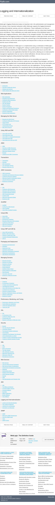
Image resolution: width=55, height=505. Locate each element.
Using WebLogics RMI (7, 138)
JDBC (3, 146)
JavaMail (4, 205)
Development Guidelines (7, 219)
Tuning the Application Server (9, 305)
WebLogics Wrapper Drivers (8, 151)
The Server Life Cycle (7, 273)
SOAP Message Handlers (8, 374)
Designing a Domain (7, 264)
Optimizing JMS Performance (9, 190)
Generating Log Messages (8, 407)
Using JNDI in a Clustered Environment (11, 136)
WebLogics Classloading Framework (10, 251)
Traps (3, 418)
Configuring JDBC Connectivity (9, 149)
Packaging (4, 246)
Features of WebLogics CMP (8, 235)
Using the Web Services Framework (10, 364)
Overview (4, 162)
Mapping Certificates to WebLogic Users (11, 320)
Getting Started (5, 217)
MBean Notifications (6, 393)
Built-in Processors (6, 348)
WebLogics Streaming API (8, 353)
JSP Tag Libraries (6, 103)
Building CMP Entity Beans (8, 233)
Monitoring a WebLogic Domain (9, 275)
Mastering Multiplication (45, 465)
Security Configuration (7, 111)
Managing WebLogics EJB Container (10, 221)
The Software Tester (24, 459)
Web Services (5, 362)
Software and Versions (7, 89)
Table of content (27, 16)
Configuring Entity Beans (8, 222)
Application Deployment (7, 249)
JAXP (3, 347)
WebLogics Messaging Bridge (9, 197)
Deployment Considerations (8, 253)
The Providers (5, 332)
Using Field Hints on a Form (27, 493)
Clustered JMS (5, 195)
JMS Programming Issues (8, 194)
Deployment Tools (6, 248)
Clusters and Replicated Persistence (10, 108)
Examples (4, 391)
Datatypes (4, 369)
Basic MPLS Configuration (45, 476)
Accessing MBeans (6, 390)
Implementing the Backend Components (11, 367)
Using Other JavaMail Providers (9, 210)
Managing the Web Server (8, 119)
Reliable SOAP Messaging (8, 372)
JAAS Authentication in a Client (9, 335)
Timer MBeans (5, 396)
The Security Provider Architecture (10, 331)
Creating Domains (6, 265)
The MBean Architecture (7, 387)
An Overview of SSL (6, 315)
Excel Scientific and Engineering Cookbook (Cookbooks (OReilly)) (45, 453)
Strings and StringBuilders (7, 482)
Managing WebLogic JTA (8, 167)
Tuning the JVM (5, 307)
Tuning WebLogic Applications (9, 304)
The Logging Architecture (8, 404)
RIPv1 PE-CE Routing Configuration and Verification (44, 480)
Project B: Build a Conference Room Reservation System (24, 481)
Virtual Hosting (5, 122)
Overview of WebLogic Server (9, 87)
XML (3, 345)
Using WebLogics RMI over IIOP (9, 140)
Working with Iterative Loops (27, 477)
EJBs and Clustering (7, 226)
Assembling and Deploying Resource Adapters (12, 175)
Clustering (4, 281)
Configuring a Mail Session (8, 206)
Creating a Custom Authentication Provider (12, 337)
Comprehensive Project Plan (8, 462)
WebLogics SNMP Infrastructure (9, 415)
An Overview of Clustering (8, 283)
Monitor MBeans (6, 395)
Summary (2, 478)
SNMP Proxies (5, 420)
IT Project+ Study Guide (7, 456)
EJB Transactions (6, 164)
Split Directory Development (8, 254)
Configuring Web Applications (9, 100)
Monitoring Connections (7, 181)
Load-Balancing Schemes (8, 286)
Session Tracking (6, 105)
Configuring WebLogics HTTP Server (10, 121)
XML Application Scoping (8, 351)
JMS (3, 187)
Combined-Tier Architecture (8, 289)
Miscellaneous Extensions (8, 356)
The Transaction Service (7, 165)
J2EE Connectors (6, 173)
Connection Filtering (6, 329)
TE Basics (41, 488)
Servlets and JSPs (6, 101)
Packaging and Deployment (8, 98)
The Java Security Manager (8, 327)
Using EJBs (5, 216)
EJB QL (4, 238)
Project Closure (4, 464)
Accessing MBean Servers (8, 388)
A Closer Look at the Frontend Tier (10, 284)
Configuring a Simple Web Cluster (10, 109)
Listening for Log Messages (8, 406)
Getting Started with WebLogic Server (10, 90)
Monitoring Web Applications (8, 113)
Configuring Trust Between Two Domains (11, 334)
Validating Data (42, 457)
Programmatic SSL (6, 318)
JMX (3, 385)
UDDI (3, 377)
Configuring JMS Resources (8, 189)
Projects (2, 476)
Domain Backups (6, 267)
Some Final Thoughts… (25, 461)
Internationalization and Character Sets (11, 379)
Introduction (5, 85)
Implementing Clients (7, 371)
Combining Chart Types (44, 461)
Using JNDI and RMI (7, 133)
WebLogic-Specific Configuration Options (11, 178)
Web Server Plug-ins (7, 127)
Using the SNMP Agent (7, 417)
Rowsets (4, 152)
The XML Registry (6, 350)
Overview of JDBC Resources (9, 148)
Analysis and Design (25, 457)
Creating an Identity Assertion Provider (11, 339)
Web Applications (6, 97)
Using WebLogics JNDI (7, 135)
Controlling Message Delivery (9, 192)
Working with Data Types (45, 459)
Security (4, 326)
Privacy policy (51, 497)
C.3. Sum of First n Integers (8, 484)
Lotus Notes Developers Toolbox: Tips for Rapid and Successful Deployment (27, 473)
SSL (3, 313)
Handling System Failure (7, 269)
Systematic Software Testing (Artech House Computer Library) (26, 453)
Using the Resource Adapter (8, 179)
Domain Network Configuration (9, 270)
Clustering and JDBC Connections (10, 154)
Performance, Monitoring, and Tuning (10, 302)
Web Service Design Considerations (10, 366)
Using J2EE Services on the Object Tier (11, 288)
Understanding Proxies (7, 125)
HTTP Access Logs (6, 124)
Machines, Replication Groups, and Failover (12, 293)
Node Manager (5, 272)
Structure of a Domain (7, 262)
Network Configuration (7, 294)
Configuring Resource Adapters (9, 176)
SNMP (3, 414)
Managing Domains (6, 260)
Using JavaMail (5, 208)
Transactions (5, 160)
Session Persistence (7, 106)
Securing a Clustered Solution (9, 291)
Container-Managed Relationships (10, 237)
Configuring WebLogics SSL (8, 316)
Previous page (8, 16)
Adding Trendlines (43, 463)
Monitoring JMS (5, 199)
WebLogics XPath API (7, 355)
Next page (46, 16)
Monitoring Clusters (6, 296)
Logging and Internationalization (9, 402)
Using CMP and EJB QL (7, 232)
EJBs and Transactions (7, 224)
